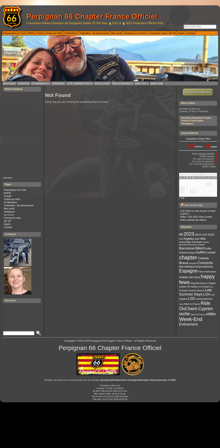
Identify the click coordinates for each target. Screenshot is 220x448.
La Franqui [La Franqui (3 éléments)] (204, 286)
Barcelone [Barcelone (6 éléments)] (187, 248)
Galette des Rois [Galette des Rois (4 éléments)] (189, 277)
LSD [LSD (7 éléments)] (191, 298)
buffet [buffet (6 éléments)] (200, 252)
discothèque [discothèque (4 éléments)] (187, 266)
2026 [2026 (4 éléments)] (211, 234)
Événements (40, 83)
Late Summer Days (79, 83)
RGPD (7, 193)
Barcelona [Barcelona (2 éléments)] (183, 245)
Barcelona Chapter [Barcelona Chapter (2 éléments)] (196, 245)
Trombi (7, 196)
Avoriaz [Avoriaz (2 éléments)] (206, 242)
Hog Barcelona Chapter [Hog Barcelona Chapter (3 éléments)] (203, 283)
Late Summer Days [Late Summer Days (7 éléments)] (195, 292)
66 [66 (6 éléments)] (181, 234)
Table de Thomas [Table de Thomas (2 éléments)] (198, 314)
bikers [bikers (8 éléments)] (200, 248)
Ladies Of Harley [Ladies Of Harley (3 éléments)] (188, 286)
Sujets (7, 224)
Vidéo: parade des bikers (193, 220)
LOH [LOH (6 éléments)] (206, 294)
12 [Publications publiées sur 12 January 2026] (182, 188)
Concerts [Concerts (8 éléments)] (205, 263)
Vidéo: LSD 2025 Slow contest (196, 216)
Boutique (9, 83)
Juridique (58, 83)
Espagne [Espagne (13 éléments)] (188, 270)
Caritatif (24, 83)
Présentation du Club (15, 190)
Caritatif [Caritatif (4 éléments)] (210, 252)
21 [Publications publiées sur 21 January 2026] (193, 191)
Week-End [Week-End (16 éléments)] (190, 319)
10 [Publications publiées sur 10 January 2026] (209, 184)
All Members (10, 202)
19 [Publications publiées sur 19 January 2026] (182, 191)
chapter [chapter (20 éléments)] (188, 257)
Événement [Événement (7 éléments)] (188, 324)
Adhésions (9, 211)
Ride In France (121, 83)
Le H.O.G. (9, 214)
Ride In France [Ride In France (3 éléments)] (192, 304)
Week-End (156, 83)
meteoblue (7, 178)
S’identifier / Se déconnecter (19, 205)
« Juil (181, 198)
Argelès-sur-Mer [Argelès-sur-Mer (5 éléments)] (194, 238)
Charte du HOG (12, 199)
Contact (8, 227)
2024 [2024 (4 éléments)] (198, 234)
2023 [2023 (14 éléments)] (189, 234)
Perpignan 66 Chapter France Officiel (91, 16)
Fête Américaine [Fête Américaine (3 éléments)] (207, 271)
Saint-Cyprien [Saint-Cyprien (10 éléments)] (200, 308)
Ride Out (140, 83)
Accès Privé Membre (198, 92)
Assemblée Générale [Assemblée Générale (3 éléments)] (190, 242)
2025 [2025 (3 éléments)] (204, 234)
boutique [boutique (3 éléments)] (191, 252)
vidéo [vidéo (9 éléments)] (211, 314)
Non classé (102, 83)
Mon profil (9, 208)
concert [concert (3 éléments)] (193, 263)
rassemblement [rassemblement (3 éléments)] (204, 299)
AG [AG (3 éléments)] (181, 239)
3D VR (7, 221)
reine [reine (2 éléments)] (181, 304)
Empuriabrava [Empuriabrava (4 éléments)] (204, 266)
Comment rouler (12, 218)
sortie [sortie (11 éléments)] (184, 313)
